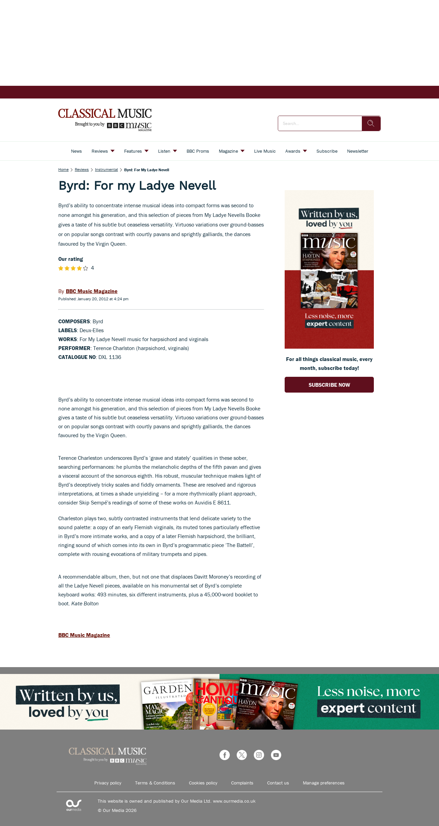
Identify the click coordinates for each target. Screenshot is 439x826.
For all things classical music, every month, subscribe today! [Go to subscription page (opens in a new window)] (329, 363)
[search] (371, 123)
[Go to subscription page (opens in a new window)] (329, 346)
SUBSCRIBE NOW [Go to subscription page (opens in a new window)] (329, 384)
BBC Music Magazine (84, 634)
